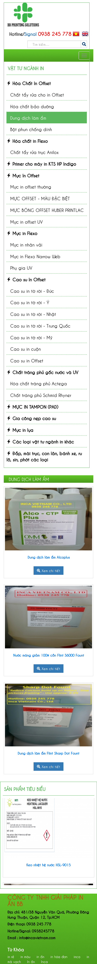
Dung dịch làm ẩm (28, 117)
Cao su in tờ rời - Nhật (33, 314)
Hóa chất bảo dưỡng (32, 106)
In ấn (31, 961)
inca (77, 956)
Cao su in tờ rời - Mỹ (31, 337)
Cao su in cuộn (25, 348)
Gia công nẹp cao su (31, 418)
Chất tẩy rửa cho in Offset (37, 94)
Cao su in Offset (26, 360)
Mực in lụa (19, 430)
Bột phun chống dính (31, 129)
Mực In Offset (22, 175)
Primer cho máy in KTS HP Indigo (41, 163)
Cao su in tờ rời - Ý (29, 302)
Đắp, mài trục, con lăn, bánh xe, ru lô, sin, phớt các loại (44, 456)
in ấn (40, 956)
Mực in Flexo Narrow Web (35, 256)
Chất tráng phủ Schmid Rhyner (40, 395)
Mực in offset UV (26, 221)
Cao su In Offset (26, 279)
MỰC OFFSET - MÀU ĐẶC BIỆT (40, 198)
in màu (25, 956)
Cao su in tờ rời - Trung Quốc (40, 325)
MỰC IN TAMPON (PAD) (32, 406)
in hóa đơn (58, 956)
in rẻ (10, 956)
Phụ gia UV (21, 267)
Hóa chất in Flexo (27, 141)
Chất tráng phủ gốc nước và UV (42, 372)
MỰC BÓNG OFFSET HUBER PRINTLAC (47, 210)
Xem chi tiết (48, 570)
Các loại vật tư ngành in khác (40, 441)
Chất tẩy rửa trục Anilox (34, 152)
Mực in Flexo (21, 233)
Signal (25, 930)
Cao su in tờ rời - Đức (32, 290)
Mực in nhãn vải (26, 244)
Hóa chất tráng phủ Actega (38, 383)
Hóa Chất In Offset (28, 83)
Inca (44, 961)
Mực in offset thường (30, 186)
